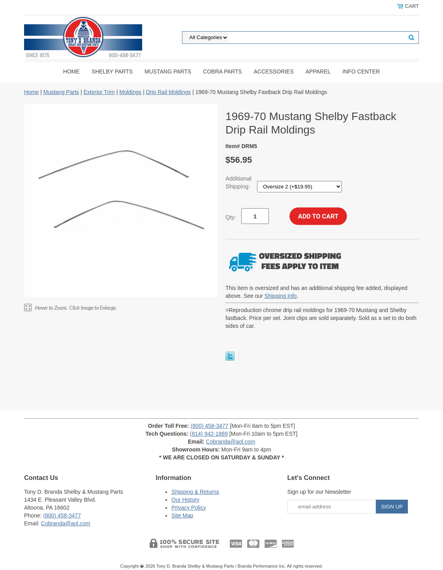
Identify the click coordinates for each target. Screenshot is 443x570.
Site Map (182, 515)
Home (71, 71)
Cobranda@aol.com (230, 441)
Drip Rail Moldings (168, 92)
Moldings (130, 92)
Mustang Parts (168, 71)
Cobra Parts (222, 71)
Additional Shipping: (238, 182)
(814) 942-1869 (209, 434)
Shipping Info (281, 296)
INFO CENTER (361, 71)
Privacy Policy (188, 507)
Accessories (274, 71)
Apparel (318, 71)
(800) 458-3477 (210, 426)
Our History (185, 500)
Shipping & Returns (195, 492)
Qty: (231, 217)
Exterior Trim (99, 92)
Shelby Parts (112, 71)
